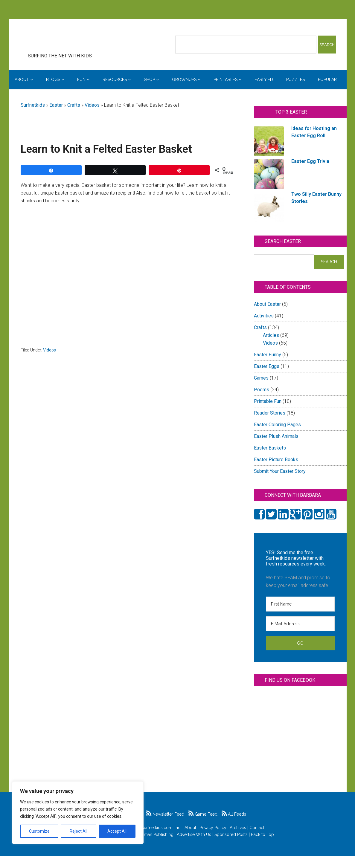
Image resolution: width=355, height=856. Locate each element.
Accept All (117, 831)
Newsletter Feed (165, 814)
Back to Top (262, 834)
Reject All (78, 831)
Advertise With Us (194, 834)
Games (261, 378)
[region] (78, 812)
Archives (238, 827)
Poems (261, 389)
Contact (256, 827)
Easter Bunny (267, 354)
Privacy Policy (212, 827)
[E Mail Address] (300, 623)
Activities (264, 316)
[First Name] (300, 604)
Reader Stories (269, 413)
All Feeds (234, 814)
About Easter (267, 304)
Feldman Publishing (154, 834)
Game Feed (202, 814)
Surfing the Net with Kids (69, 38)
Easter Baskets (270, 448)
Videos (92, 105)
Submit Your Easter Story (280, 471)
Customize (39, 831)
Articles (271, 335)
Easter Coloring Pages (277, 424)
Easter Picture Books (276, 459)
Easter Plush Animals (276, 436)
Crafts (73, 105)
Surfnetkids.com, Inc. (161, 827)
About (190, 827)
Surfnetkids (33, 105)
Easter (56, 105)
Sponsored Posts (231, 834)
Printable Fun (267, 401)
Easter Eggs (266, 366)
